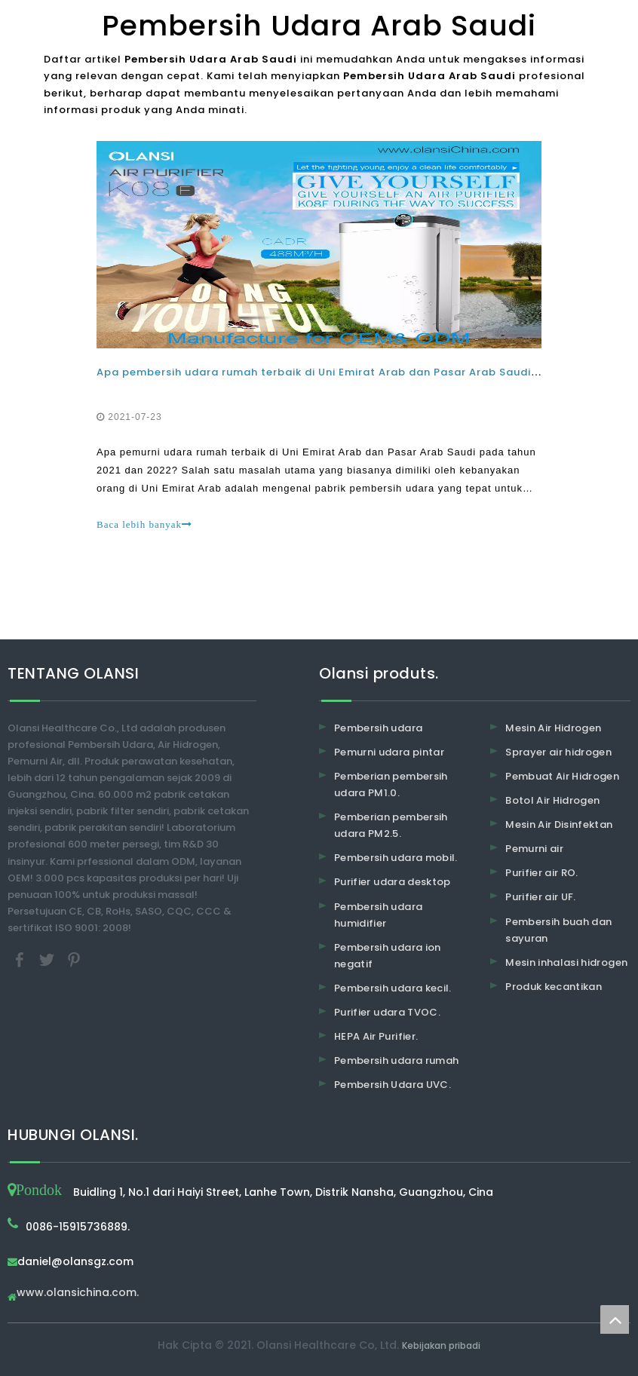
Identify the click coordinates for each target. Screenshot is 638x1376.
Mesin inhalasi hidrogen (566, 962)
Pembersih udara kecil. (393, 988)
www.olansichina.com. (78, 1293)
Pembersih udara (378, 728)
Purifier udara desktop (392, 882)
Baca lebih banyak (144, 524)
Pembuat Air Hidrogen (562, 776)
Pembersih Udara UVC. (392, 1084)
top (614, 1319)
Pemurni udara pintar (389, 752)
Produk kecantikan (553, 986)
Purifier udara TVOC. (387, 1012)
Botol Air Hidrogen (552, 800)
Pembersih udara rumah (396, 1060)
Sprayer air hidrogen (558, 752)
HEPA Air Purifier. (376, 1036)
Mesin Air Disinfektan (558, 824)
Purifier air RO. (541, 873)
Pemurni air (534, 848)
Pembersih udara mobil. (396, 857)
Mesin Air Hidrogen (553, 728)
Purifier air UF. (540, 897)
